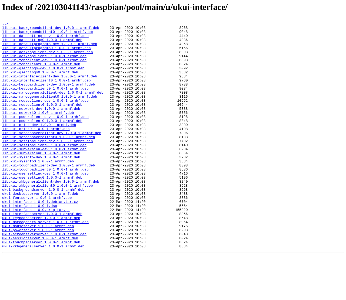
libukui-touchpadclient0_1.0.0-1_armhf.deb (45, 199)
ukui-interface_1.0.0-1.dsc (29, 242)
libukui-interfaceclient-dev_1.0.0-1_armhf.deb (49, 87)
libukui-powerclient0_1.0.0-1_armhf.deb (42, 140)
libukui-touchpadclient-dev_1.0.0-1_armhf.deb (48, 194)
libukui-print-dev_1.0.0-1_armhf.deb (39, 145)
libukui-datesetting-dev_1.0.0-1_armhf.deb (45, 38)
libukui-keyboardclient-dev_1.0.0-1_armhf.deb (48, 97)
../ (5, 24)
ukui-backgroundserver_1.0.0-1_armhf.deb (43, 223)
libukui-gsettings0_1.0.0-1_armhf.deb (40, 82)
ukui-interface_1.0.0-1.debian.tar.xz (40, 238)
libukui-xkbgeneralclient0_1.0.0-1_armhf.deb (47, 218)
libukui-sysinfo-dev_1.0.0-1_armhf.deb (41, 184)
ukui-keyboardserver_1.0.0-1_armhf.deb (41, 257)
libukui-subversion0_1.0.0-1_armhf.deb (41, 179)
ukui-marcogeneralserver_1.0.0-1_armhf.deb (45, 262)
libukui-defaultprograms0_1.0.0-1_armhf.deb (46, 53)
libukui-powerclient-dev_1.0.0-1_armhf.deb (45, 136)
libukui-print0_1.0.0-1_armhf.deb (36, 150)
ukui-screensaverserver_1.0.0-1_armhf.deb (44, 276)
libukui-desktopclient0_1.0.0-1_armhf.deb (44, 63)
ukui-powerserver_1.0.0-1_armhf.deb (38, 272)
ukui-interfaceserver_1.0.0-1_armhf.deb (42, 252)
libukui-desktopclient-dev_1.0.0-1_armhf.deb (47, 58)
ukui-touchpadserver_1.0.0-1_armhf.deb (41, 286)
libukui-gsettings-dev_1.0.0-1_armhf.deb (43, 77)
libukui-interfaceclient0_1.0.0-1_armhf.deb (46, 92)
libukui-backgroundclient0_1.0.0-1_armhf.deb (47, 34)
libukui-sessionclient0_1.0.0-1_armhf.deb (44, 170)
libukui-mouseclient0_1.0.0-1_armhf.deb (42, 121)
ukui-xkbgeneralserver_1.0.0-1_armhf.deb (43, 291)
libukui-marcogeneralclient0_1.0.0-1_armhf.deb (49, 111)
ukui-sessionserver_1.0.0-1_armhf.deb (40, 281)
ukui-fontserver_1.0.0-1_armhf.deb (37, 233)
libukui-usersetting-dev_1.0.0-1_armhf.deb (45, 204)
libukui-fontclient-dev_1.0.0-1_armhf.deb (44, 68)
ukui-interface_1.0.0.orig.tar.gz (36, 247)
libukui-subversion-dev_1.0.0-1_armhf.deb (44, 174)
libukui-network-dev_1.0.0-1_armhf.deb (41, 126)
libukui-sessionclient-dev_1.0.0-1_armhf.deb (47, 165)
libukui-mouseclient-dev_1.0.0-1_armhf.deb (45, 116)
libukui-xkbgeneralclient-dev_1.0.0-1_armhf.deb (50, 213)
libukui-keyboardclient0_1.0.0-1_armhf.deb (45, 102)
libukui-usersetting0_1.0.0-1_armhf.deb (42, 208)
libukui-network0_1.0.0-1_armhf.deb (38, 131)
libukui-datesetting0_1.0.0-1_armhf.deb (42, 43)
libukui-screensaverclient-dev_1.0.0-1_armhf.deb (51, 155)
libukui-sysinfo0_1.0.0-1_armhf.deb (38, 189)
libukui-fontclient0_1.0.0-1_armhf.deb (41, 72)
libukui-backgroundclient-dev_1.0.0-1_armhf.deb (50, 29)
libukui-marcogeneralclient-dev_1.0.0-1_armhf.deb (52, 106)
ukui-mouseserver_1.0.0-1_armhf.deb (38, 267)
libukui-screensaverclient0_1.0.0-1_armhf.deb (48, 160)
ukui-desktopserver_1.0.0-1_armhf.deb (40, 228)
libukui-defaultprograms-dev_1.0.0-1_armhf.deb (49, 48)
